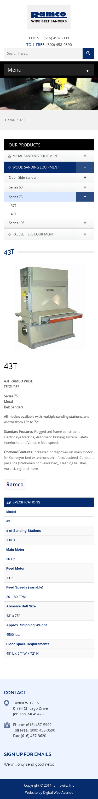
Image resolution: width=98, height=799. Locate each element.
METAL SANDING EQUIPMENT (36, 156)
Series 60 (15, 187)
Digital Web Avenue (58, 792)
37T (13, 205)
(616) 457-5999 (56, 37)
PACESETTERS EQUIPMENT (33, 234)
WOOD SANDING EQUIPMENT (36, 167)
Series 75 (15, 197)
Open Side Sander (23, 177)
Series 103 (16, 222)
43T (13, 214)
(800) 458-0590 (59, 44)
